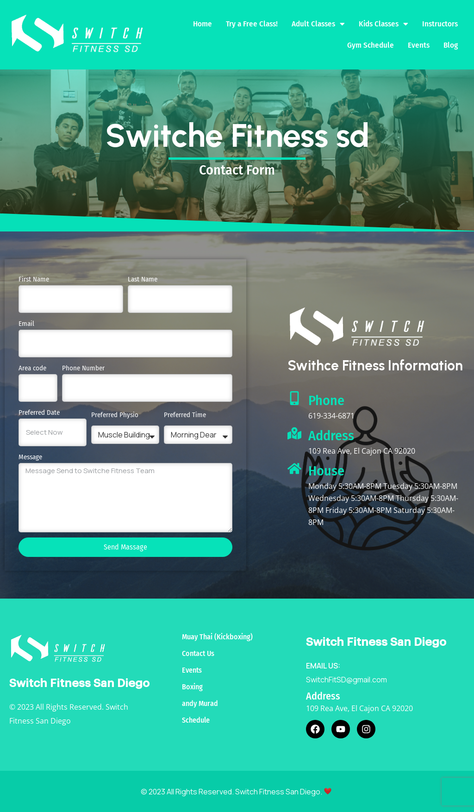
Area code (32, 367)
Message (30, 456)
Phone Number (83, 367)
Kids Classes (383, 23)
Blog (450, 45)
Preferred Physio (114, 414)
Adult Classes (318, 23)
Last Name (142, 279)
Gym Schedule (370, 45)
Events (419, 45)
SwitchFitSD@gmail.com (346, 679)
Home (202, 23)
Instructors (440, 23)
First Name (34, 279)
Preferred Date (39, 412)
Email (26, 323)
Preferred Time (185, 414)
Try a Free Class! (252, 23)
